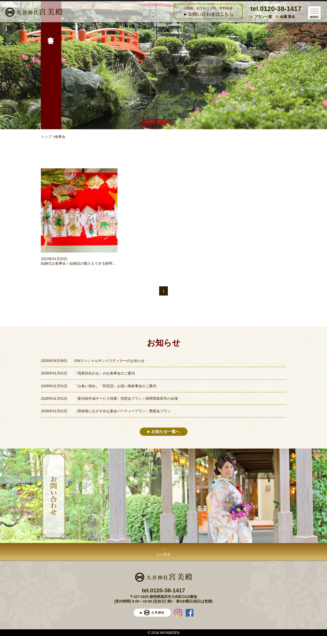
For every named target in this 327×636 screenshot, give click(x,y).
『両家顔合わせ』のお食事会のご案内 (104, 373)
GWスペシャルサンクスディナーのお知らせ (109, 361)
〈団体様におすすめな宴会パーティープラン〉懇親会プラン (122, 411)
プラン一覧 (263, 17)
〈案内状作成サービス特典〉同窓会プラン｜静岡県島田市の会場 (126, 398)
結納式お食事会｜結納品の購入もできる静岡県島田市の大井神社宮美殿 (98, 263)
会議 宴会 (287, 17)
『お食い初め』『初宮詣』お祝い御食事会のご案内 (115, 386)
